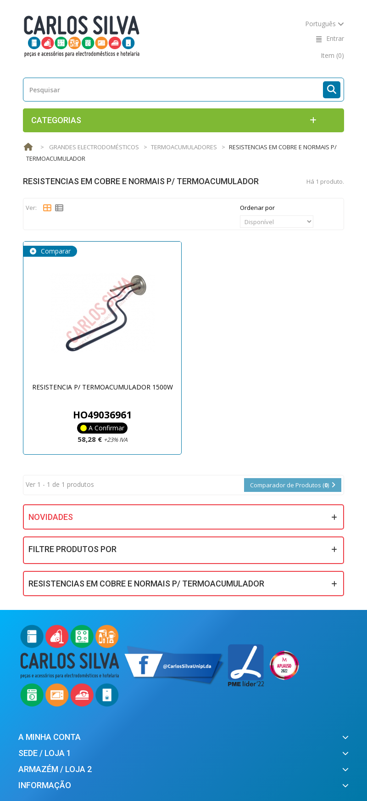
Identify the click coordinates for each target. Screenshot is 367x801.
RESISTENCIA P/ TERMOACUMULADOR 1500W (102, 387)
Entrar (335, 38)
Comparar (55, 251)
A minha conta (49, 737)
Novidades (50, 517)
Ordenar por (257, 207)
